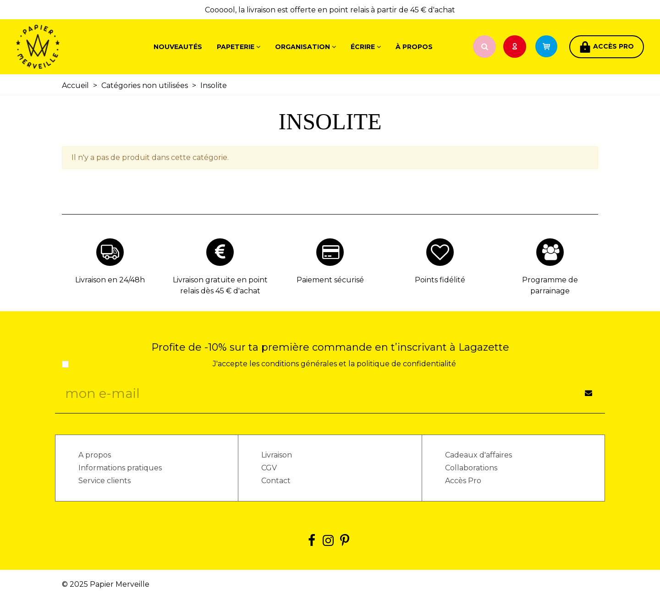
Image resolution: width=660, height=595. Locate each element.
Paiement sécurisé (330, 279)
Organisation (302, 47)
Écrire (363, 47)
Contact (276, 480)
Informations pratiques (120, 467)
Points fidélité (440, 279)
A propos (94, 455)
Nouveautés (178, 47)
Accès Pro (463, 480)
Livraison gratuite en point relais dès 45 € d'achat (220, 285)
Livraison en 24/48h (110, 279)
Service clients (104, 480)
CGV (269, 467)
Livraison (276, 455)
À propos (414, 47)
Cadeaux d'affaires (478, 455)
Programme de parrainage (550, 285)
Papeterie (235, 47)
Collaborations (471, 467)
